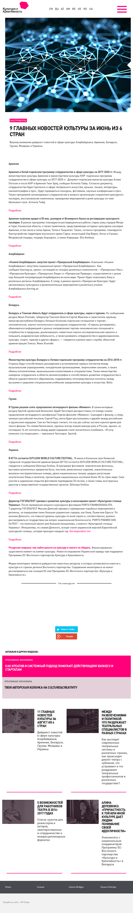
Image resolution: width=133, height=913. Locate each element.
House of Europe (108, 887)
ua (91, 8)
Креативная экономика (19, 660)
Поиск (8, 887)
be (74, 8)
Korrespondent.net (80, 531)
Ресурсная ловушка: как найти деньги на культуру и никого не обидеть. (50, 547)
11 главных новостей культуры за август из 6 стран (46, 719)
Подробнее (15, 210)
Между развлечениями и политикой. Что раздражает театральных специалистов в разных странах (114, 722)
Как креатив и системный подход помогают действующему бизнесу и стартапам (59, 667)
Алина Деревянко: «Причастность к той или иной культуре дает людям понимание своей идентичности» (114, 817)
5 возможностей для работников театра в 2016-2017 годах (50, 808)
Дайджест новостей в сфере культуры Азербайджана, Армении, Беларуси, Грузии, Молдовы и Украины (50, 740)
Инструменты (18, 120)
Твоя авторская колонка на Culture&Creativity (40, 687)
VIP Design (24, 902)
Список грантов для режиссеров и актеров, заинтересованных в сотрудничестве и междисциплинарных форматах (50, 830)
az (62, 8)
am (68, 8)
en (51, 8)
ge (79, 8)
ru (57, 8)
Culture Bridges (76, 887)
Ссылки (40, 887)
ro (85, 8)
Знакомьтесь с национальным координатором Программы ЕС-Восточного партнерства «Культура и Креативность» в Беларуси (112, 850)
